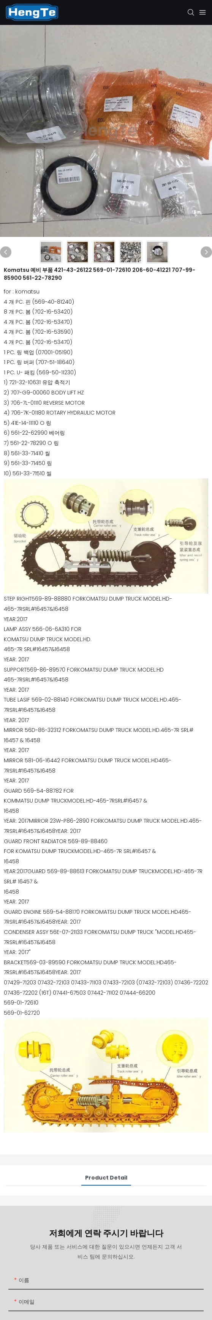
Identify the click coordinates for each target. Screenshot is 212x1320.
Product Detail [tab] (106, 1177)
